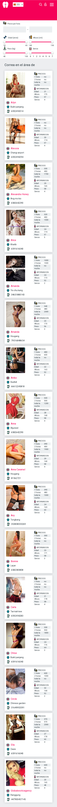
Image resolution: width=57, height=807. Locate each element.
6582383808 (17, 570)
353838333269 (18, 524)
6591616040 (17, 248)
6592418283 (17, 615)
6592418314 (17, 111)
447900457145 (18, 799)
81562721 (16, 478)
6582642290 (17, 203)
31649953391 (17, 707)
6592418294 (17, 157)
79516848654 (17, 340)
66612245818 (17, 386)
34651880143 (17, 294)
